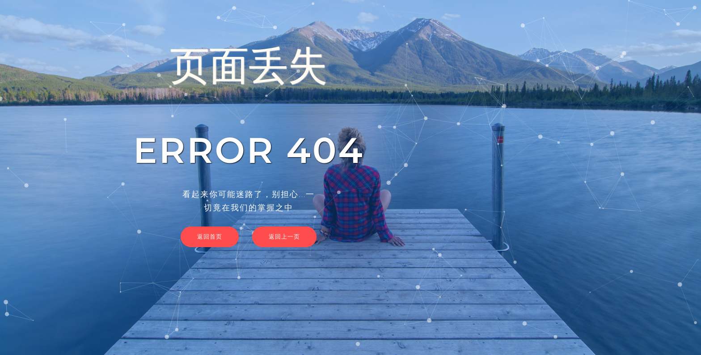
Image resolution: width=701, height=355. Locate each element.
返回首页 (209, 236)
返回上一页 (284, 236)
